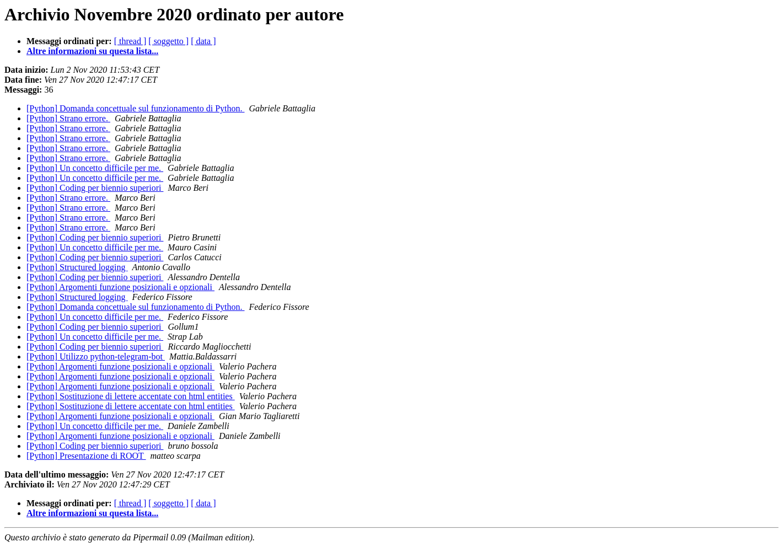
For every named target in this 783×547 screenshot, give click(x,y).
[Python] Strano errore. (68, 118)
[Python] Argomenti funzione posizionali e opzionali (120, 287)
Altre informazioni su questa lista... (92, 51)
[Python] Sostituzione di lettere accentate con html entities (130, 396)
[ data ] (203, 41)
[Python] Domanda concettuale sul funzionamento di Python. (135, 108)
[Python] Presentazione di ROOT (86, 455)
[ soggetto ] (168, 41)
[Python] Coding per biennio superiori (94, 187)
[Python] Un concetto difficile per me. (94, 168)
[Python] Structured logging (77, 267)
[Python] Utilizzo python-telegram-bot (95, 356)
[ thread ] (130, 41)
